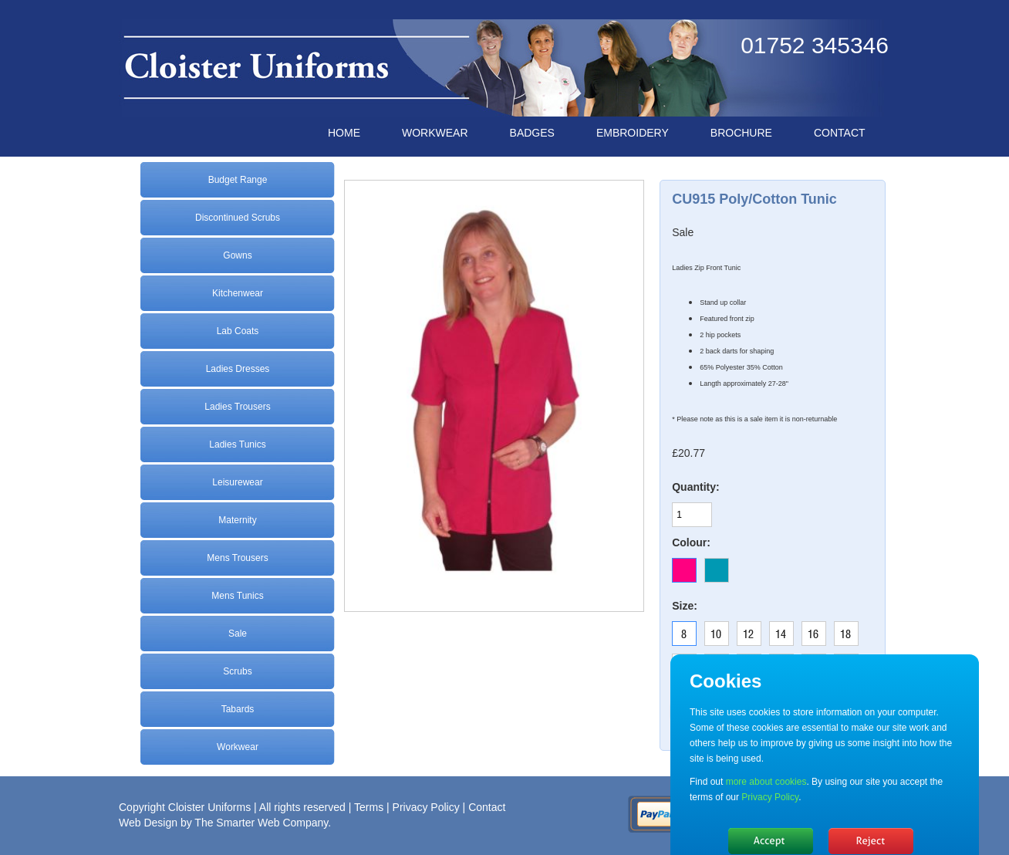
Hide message (770, 841)
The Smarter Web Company (261, 822)
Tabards (238, 709)
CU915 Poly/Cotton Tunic (754, 199)
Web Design (148, 822)
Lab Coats (238, 331)
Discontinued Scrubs (237, 217)
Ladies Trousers (237, 406)
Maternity (237, 520)
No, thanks (870, 841)
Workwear (237, 747)
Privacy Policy (426, 807)
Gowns (237, 255)
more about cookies (765, 781)
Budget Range (238, 179)
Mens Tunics (237, 595)
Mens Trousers (237, 558)
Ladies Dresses (238, 368)
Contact (486, 807)
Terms (368, 807)
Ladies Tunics (237, 444)
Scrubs (237, 671)
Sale (237, 633)
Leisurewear (237, 482)
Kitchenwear (237, 293)
